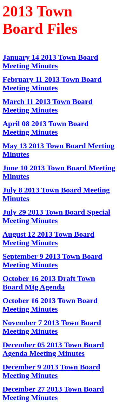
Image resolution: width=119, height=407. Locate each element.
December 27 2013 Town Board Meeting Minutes (53, 393)
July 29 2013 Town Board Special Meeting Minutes (56, 216)
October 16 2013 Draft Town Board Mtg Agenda (49, 282)
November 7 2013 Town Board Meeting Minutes (52, 327)
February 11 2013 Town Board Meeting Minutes (52, 83)
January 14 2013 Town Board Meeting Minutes (50, 61)
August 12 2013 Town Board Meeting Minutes (48, 238)
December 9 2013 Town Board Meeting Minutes (51, 371)
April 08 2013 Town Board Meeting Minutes (46, 127)
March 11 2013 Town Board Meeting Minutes (48, 105)
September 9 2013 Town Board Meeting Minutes (52, 260)
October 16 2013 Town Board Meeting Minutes (50, 304)
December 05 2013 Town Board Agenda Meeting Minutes (53, 349)
